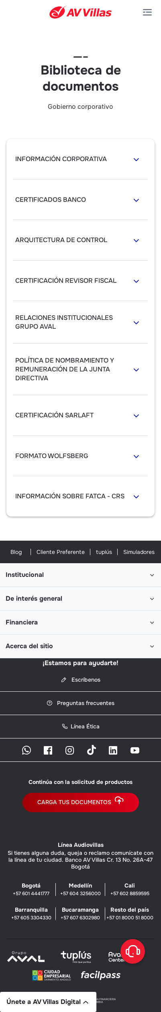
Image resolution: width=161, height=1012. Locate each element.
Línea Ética (81, 726)
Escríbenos (80, 679)
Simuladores (139, 552)
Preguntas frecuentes (80, 703)
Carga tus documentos (80, 802)
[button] (149, 12)
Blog (16, 552)
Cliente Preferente (61, 552)
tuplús (104, 552)
